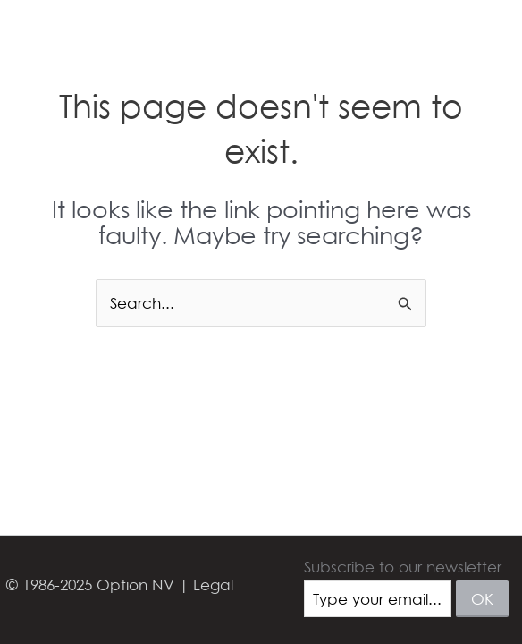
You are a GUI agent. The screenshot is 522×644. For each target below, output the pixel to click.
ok (482, 598)
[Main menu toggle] (484, 37)
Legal (213, 584)
